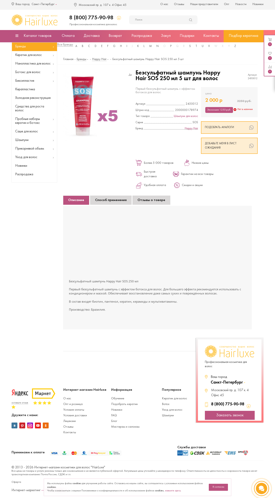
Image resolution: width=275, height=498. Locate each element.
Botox (165, 404)
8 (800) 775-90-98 (91, 17)
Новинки (257, 4)
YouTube (38, 425)
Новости (240, 4)
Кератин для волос (174, 398)
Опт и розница (73, 404)
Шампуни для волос (186, 116)
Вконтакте (14, 425)
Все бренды (65, 44)
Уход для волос (172, 409)
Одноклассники (46, 425)
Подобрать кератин (124, 404)
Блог (114, 421)
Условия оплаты (73, 409)
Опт (226, 4)
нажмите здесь (173, 491)
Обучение (117, 398)
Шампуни (168, 415)
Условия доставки (75, 415)
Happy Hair (191, 128)
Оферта (16, 482)
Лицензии (69, 421)
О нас (164, 4)
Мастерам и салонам (125, 426)
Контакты (69, 432)
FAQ (114, 415)
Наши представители (204, 4)
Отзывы (179, 4)
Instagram (30, 425)
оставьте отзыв (20, 403)
